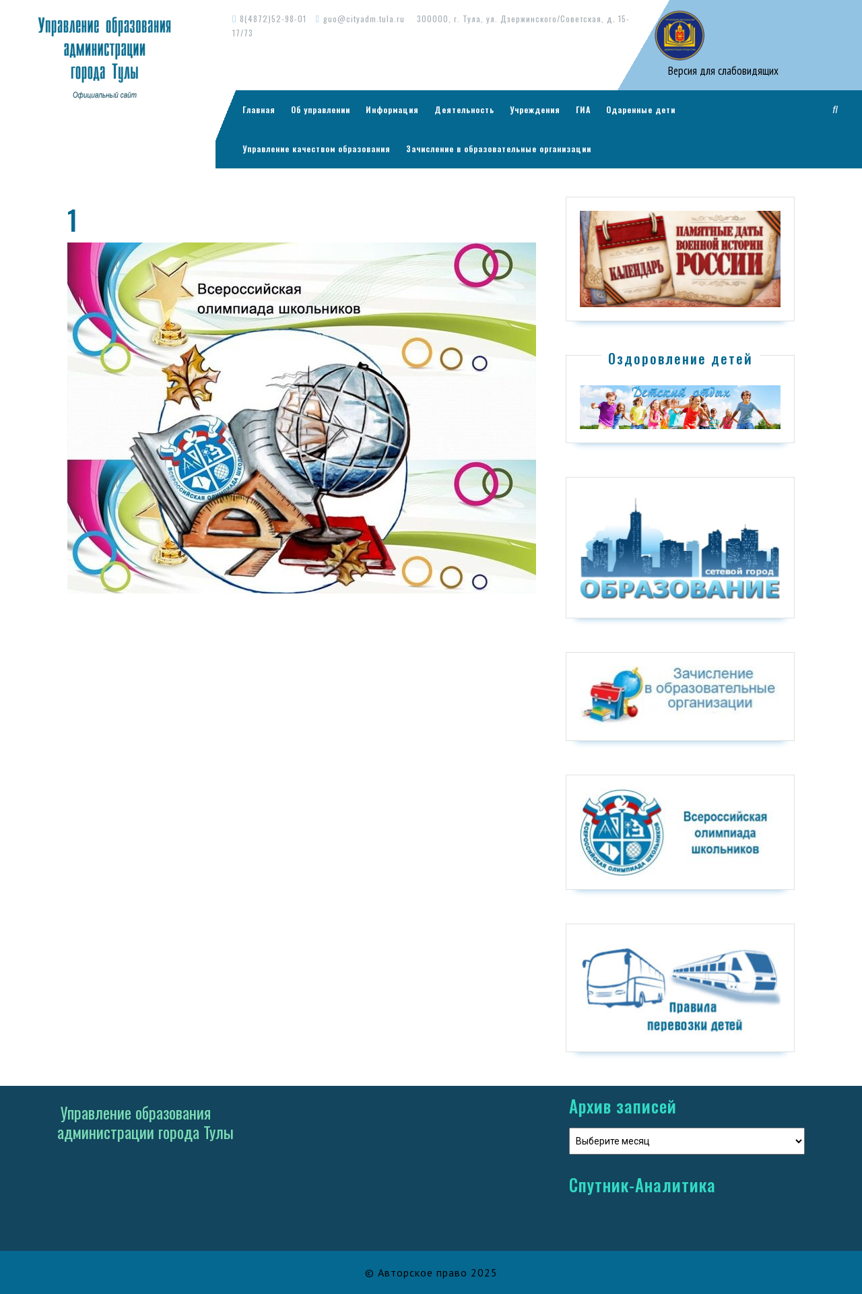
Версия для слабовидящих (721, 70)
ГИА (583, 109)
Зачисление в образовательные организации (498, 148)
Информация (392, 109)
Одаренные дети (640, 109)
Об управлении (320, 109)
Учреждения (535, 109)
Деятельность (464, 109)
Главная (258, 109)
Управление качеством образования (316, 148)
